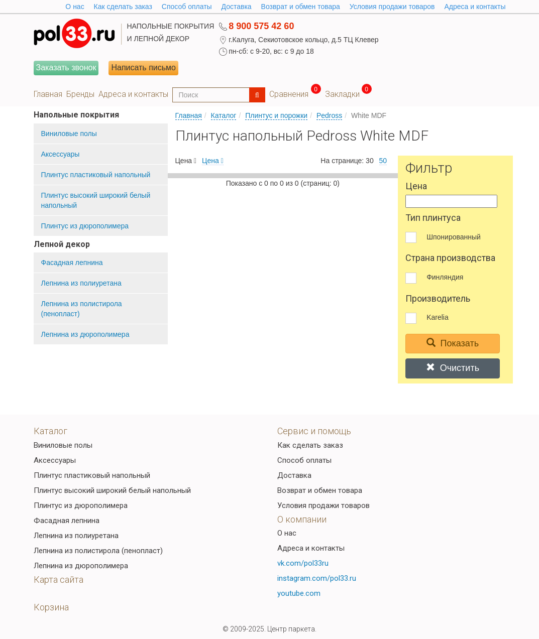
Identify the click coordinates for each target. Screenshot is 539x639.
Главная (48, 94)
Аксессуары (60, 154)
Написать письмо (143, 67)
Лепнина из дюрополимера (85, 334)
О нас (286, 533)
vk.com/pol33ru (303, 563)
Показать (452, 343)
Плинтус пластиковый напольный (96, 175)
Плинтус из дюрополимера (85, 226)
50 (383, 161)
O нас (74, 7)
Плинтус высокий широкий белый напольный (96, 200)
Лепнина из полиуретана (81, 283)
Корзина (51, 607)
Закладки (342, 94)
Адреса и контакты (474, 7)
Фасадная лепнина (72, 263)
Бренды (80, 94)
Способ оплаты (187, 7)
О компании (302, 519)
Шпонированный (453, 237)
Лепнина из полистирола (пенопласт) (81, 309)
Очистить (452, 367)
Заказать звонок (66, 67)
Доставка (237, 7)
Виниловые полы (69, 134)
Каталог (224, 115)
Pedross (329, 115)
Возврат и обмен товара (300, 7)
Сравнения (288, 94)
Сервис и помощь (314, 431)
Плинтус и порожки (276, 115)
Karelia (437, 317)
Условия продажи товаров (392, 7)
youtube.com (298, 593)
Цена (213, 161)
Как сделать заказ (123, 7)
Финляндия (444, 277)
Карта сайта (58, 579)
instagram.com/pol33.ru (316, 578)
